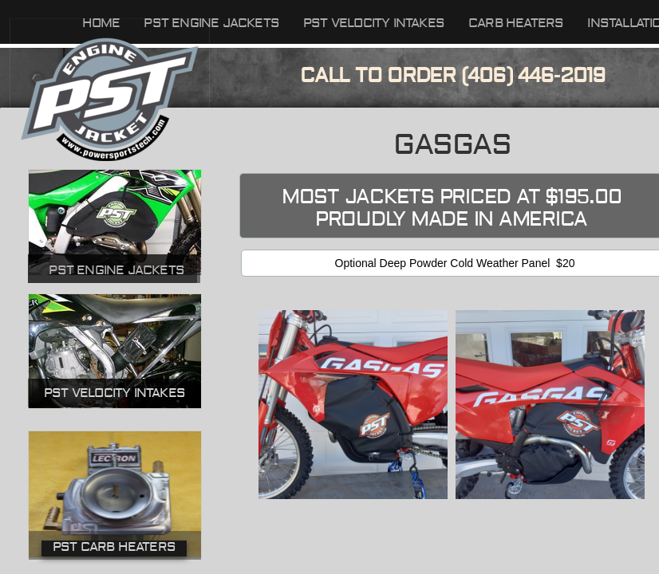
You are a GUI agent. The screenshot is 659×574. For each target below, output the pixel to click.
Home (101, 23)
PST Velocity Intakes (373, 23)
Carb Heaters (515, 23)
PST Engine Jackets (116, 270)
